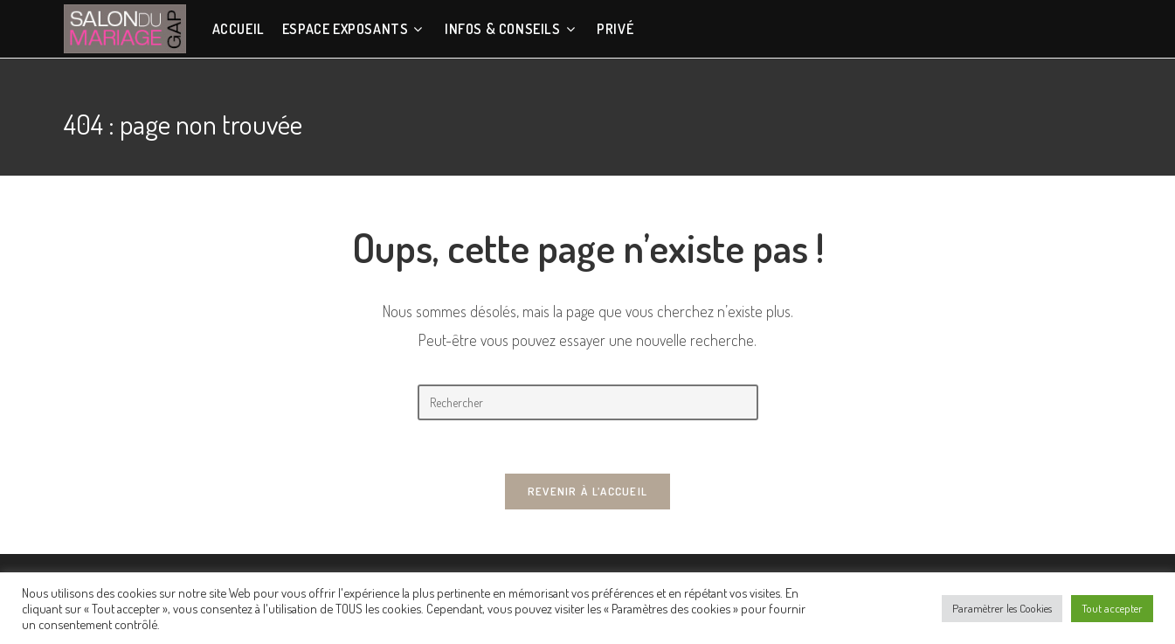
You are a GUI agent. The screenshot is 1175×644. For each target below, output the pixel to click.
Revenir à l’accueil (588, 491)
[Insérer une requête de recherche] (588, 402)
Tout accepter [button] (1112, 608)
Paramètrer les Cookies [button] (1002, 608)
